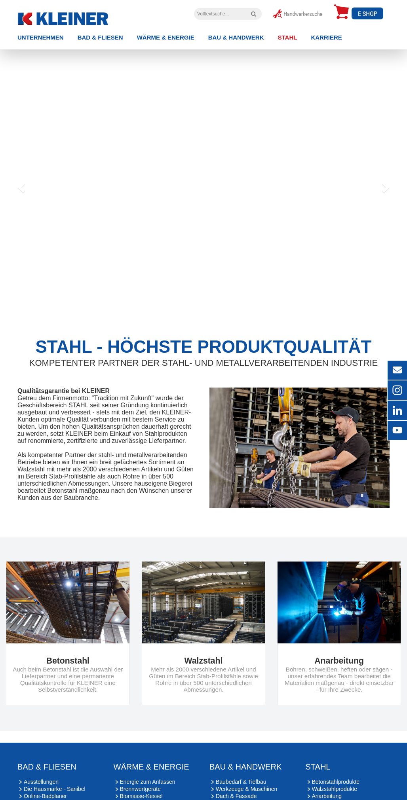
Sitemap (193, 757)
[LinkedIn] (95, 782)
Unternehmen (40, 37)
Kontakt (170, 757)
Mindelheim (31, 718)
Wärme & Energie (165, 37)
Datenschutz (141, 757)
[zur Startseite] (75, 17)
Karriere (326, 37)
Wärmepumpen (139, 676)
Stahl (287, 37)
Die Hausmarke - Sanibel (55, 655)
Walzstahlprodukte (335, 655)
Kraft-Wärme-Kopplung (148, 684)
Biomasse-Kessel (141, 662)
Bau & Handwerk (236, 37)
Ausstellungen (41, 648)
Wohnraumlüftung (142, 669)
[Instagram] (27, 782)
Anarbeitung (327, 662)
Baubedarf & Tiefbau (241, 648)
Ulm (137, 718)
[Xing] (49, 782)
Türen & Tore (232, 669)
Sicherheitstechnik (238, 684)
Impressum (110, 757)
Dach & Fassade (236, 662)
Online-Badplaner (45, 662)
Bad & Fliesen (100, 37)
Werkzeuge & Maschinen (246, 655)
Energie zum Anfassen (147, 648)
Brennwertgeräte (140, 655)
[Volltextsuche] (253, 14)
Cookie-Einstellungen (231, 757)
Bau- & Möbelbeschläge (245, 676)
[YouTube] (72, 782)
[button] (20, 117)
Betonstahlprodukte (336, 648)
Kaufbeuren (106, 718)
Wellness (35, 669)
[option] (203, 117)
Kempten (69, 718)
